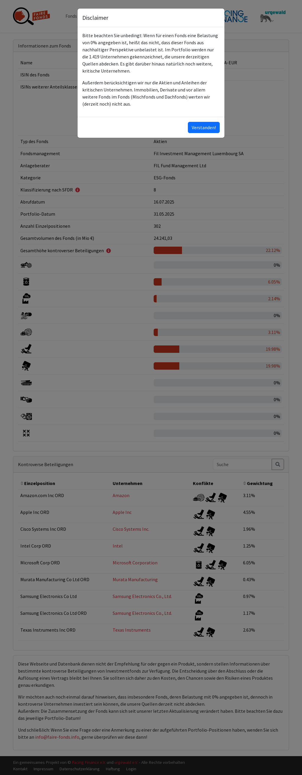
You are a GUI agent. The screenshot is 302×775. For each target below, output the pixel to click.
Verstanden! (204, 127)
